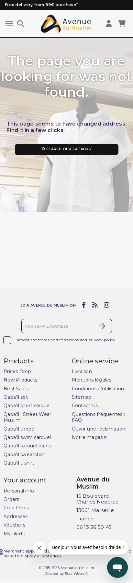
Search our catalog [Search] (66, 149)
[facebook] (84, 305)
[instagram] (107, 305)
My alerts (14, 534)
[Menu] (9, 23)
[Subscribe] (102, 326)
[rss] (95, 305)
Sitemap (82, 397)
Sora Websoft (76, 574)
